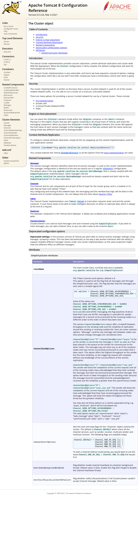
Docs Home (8, 26)
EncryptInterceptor (44, 100)
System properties (11, 161)
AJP (5, 64)
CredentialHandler (11, 90)
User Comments (10, 33)
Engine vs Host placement (48, 39)
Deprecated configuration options (51, 47)
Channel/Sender (10, 133)
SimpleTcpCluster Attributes (54, 53)
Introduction (41, 34)
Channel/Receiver (11, 135)
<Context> (108, 169)
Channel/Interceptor (12, 137)
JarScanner (8, 95)
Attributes (40, 50)
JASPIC (6, 163)
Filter (6, 153)
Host (6, 77)
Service (7, 44)
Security (39, 37)
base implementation (114, 153)
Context (7, 72)
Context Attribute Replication (49, 42)
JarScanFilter (9, 97)
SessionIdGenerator (12, 112)
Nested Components (45, 45)
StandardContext (69, 153)
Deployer (7, 142)
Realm (6, 107)
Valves (80, 201)
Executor (7, 51)
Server (6, 41)
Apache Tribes (105, 194)
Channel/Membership (13, 130)
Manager (7, 105)
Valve (6, 115)
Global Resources (11, 92)
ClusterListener (10, 145)
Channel (7, 128)
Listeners (7, 100)
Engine (6, 75)
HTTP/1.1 (7, 59)
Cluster (7, 80)
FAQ (5, 31)
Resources (8, 110)
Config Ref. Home (11, 29)
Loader (7, 102)
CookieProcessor (11, 87)
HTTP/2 (7, 62)
